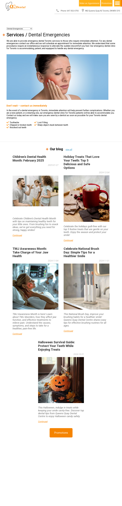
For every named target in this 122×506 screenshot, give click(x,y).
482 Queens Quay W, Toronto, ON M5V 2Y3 (102, 11)
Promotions (107, 3)
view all (69, 149)
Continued (17, 235)
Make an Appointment (89, 3)
